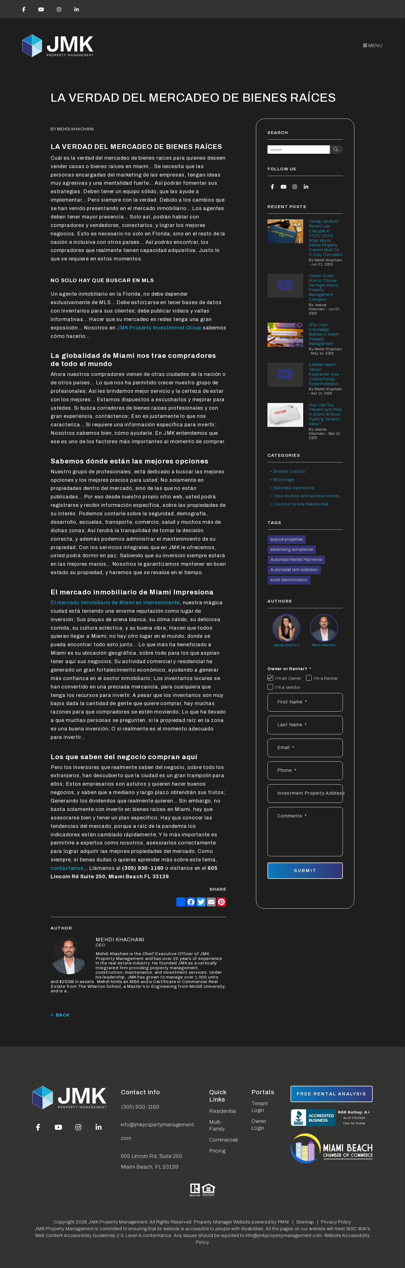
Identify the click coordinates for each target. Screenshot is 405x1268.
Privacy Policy (336, 1222)
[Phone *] (305, 770)
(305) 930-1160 (140, 1107)
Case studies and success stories (306, 496)
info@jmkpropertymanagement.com (158, 1131)
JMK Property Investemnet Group (159, 328)
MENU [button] (373, 45)
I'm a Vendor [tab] (288, 687)
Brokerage (284, 479)
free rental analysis (331, 1093)
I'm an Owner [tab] (288, 678)
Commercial (223, 1140)
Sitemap (305, 1222)
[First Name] (305, 702)
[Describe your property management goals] (305, 831)
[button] (24, 9)
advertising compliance (292, 549)
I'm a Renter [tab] (326, 678)
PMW (283, 1222)
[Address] (305, 793)
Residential (222, 1111)
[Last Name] (305, 725)
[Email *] (305, 748)
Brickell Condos (289, 471)
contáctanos (67, 868)
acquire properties (287, 539)
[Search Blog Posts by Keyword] (298, 149)
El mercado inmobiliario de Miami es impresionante (115, 602)
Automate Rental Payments (296, 560)
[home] (58, 45)
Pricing (217, 1151)
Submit (305, 870)
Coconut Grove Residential (300, 504)
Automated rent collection (294, 570)
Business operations (294, 487)
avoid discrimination (289, 580)
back (60, 1015)
